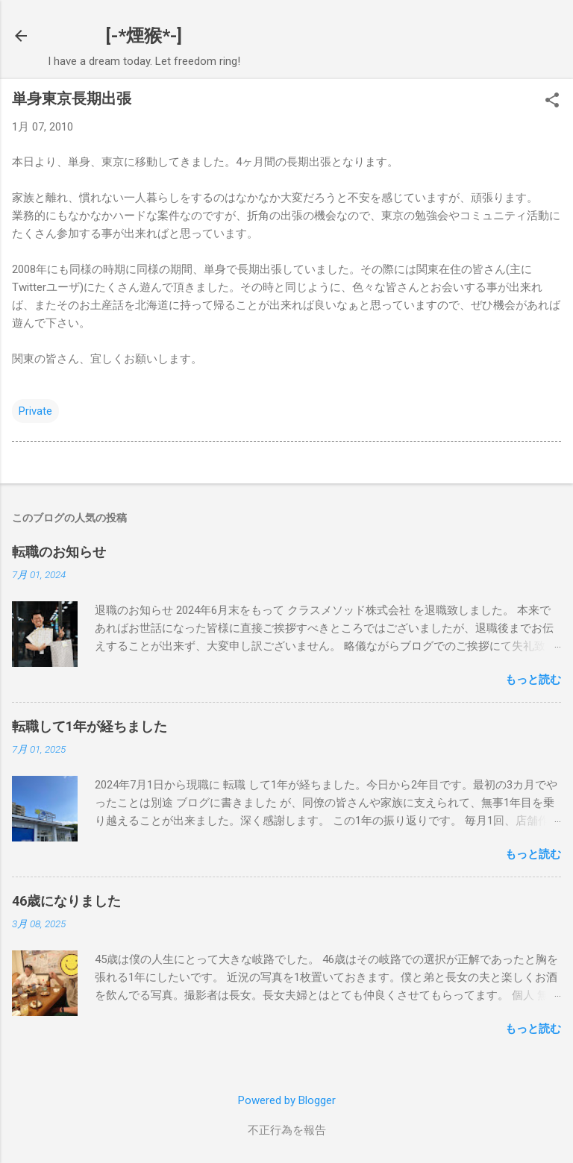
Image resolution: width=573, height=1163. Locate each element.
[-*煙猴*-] (144, 35)
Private (35, 411)
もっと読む (533, 679)
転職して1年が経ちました (89, 726)
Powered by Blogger (287, 1100)
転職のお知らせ (59, 551)
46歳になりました (66, 901)
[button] (552, 101)
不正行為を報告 (287, 1130)
